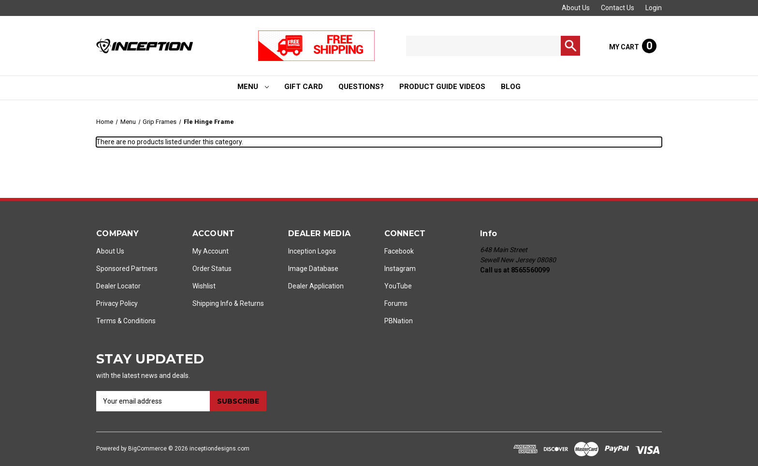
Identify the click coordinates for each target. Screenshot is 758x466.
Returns (252, 303)
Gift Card (303, 86)
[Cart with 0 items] (633, 46)
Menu (253, 86)
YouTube (398, 286)
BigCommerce (147, 448)
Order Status (212, 268)
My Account (210, 251)
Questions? (361, 86)
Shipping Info (212, 303)
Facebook (399, 251)
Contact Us (617, 8)
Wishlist (204, 286)
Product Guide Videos (442, 86)
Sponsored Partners (127, 268)
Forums (396, 303)
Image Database (313, 268)
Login (653, 8)
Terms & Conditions (126, 321)
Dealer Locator (118, 286)
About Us (576, 8)
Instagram (400, 268)
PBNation (398, 321)
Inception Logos (312, 251)
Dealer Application (316, 286)
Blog (511, 86)
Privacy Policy (117, 303)
